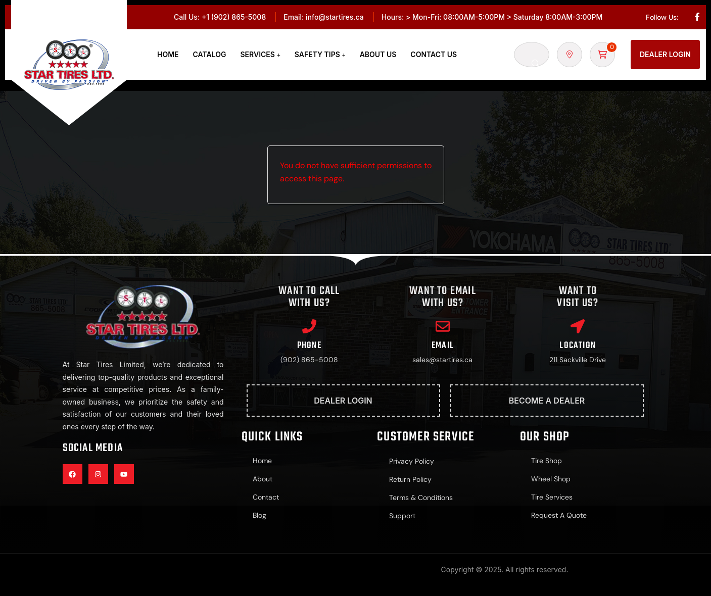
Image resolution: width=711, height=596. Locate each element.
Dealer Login (665, 54)
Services (258, 54)
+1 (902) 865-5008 (234, 17)
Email (443, 346)
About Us (378, 54)
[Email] (442, 326)
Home (168, 54)
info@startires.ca (335, 17)
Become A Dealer (547, 401)
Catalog (209, 54)
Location (577, 346)
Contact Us (433, 54)
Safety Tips (317, 54)
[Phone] (309, 326)
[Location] (577, 326)
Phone (309, 346)
